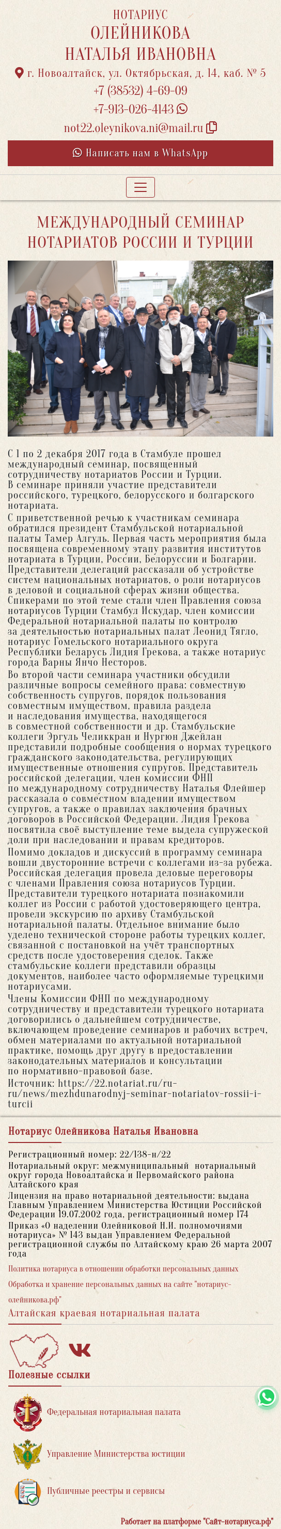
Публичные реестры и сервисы (89, 1491)
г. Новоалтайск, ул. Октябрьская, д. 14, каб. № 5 (141, 73)
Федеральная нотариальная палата (97, 1412)
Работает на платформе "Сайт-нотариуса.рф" (197, 1521)
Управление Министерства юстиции (99, 1454)
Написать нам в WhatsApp (140, 153)
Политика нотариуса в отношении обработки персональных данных (123, 1269)
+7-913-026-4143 (140, 110)
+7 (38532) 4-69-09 (140, 91)
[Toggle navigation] (140, 187)
